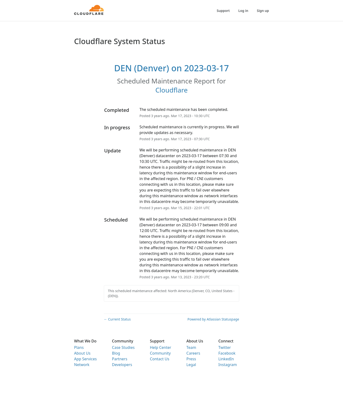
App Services (85, 359)
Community (160, 353)
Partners (119, 359)
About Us (82, 353)
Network (81, 364)
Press (191, 359)
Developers (122, 364)
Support (223, 10)
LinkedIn (226, 359)
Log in (243, 10)
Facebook (227, 353)
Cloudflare (171, 89)
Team (191, 347)
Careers (193, 353)
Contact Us (159, 359)
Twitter (224, 347)
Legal (191, 364)
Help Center (160, 347)
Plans (79, 347)
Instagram (227, 364)
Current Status (117, 319)
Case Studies (123, 347)
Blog (116, 353)
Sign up (263, 10)
